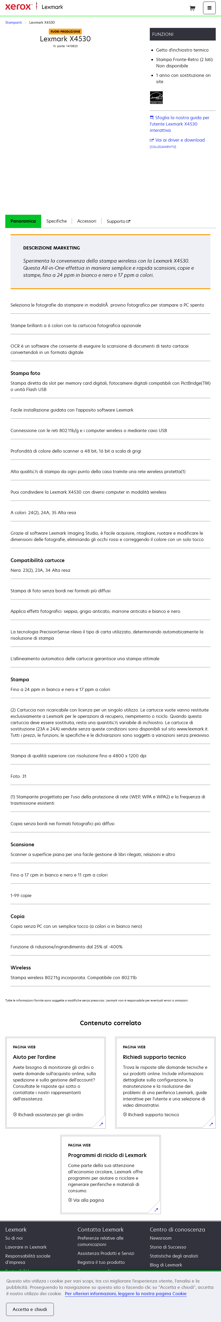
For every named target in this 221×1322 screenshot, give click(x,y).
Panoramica (23, 221)
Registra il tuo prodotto (101, 1262)
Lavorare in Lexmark (26, 1247)
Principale (71, 7)
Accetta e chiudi (30, 1309)
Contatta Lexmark (101, 1229)
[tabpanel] (110, 610)
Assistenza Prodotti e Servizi (106, 1253)
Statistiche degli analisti (174, 1256)
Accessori (86, 221)
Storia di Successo (168, 1247)
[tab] (23, 221)
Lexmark (16, 1229)
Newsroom (161, 1238)
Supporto (119, 221)
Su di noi (14, 1238)
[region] (110, 1296)
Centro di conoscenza (177, 1229)
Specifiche (56, 221)
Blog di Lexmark (166, 1265)
